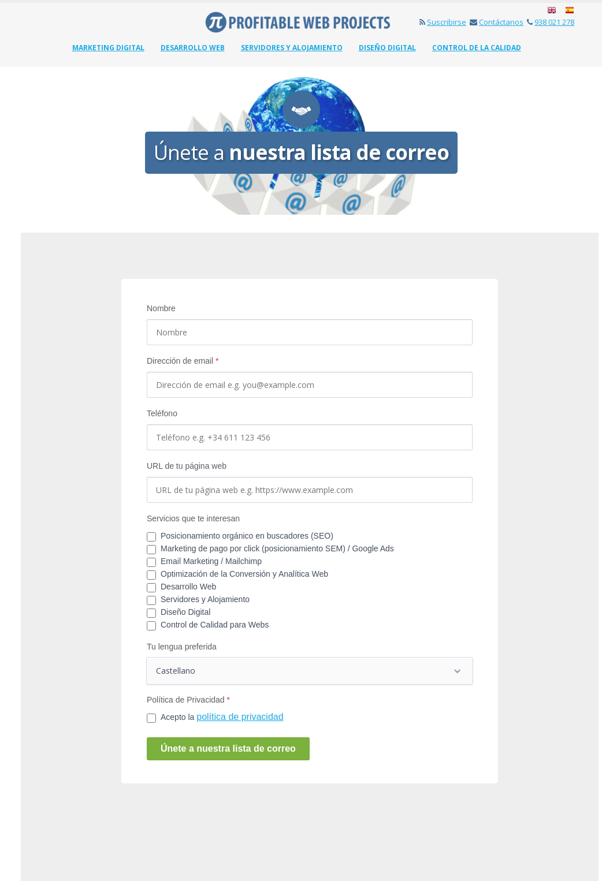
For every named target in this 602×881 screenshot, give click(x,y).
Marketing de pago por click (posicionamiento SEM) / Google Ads (277, 548)
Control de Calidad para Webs (215, 624)
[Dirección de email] (310, 385)
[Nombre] (310, 332)
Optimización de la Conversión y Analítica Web (244, 573)
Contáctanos (496, 22)
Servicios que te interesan (193, 518)
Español (569, 11)
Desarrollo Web (188, 586)
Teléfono (162, 413)
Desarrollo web (193, 48)
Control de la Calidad (476, 48)
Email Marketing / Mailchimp (211, 561)
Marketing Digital (108, 48)
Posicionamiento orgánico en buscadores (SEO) (247, 535)
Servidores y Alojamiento (292, 48)
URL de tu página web (186, 466)
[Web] (310, 490)
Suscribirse (442, 22)
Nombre (161, 308)
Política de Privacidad (188, 699)
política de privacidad (239, 717)
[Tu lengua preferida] (310, 671)
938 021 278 (550, 22)
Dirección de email (183, 360)
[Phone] (310, 437)
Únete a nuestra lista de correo (228, 748)
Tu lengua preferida (182, 646)
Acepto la (222, 717)
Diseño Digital (387, 48)
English (552, 11)
